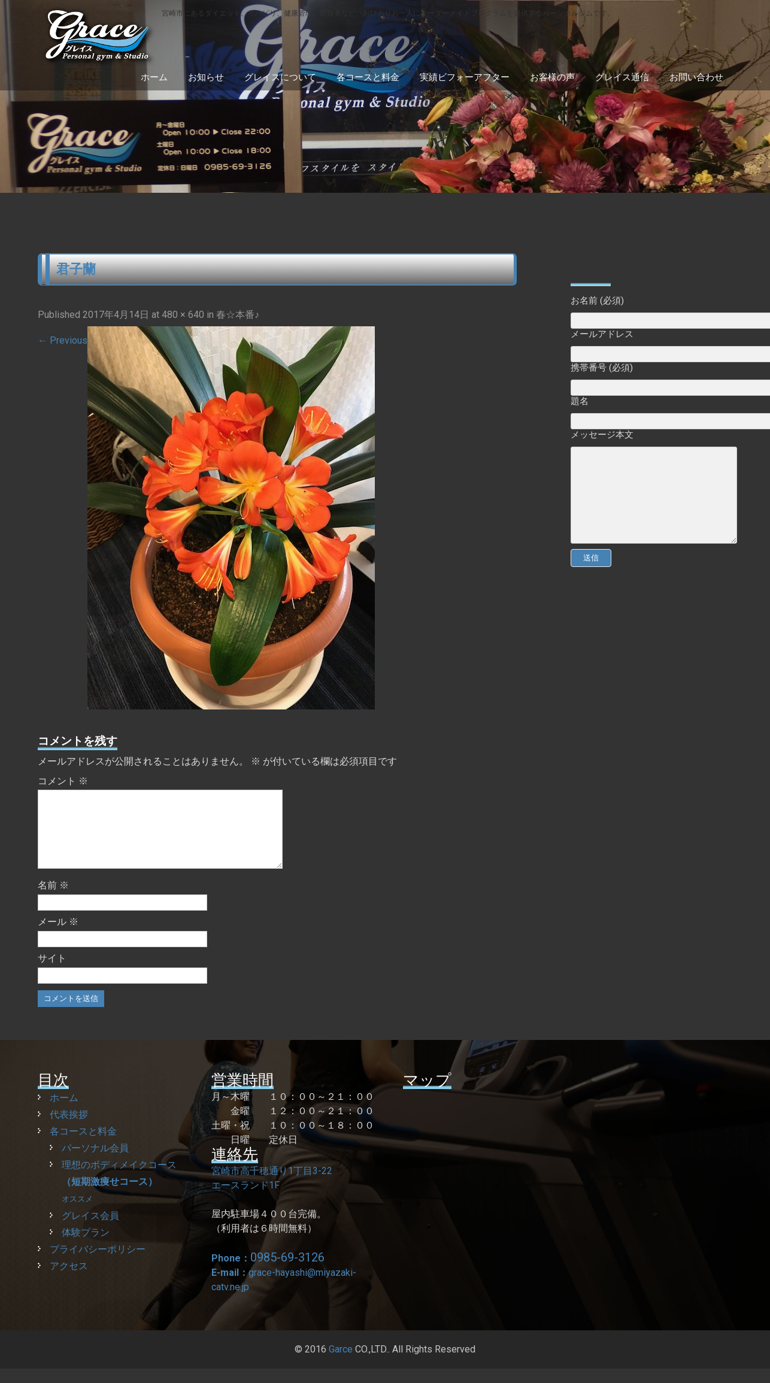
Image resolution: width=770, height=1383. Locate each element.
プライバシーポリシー (97, 1263)
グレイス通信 (622, 77)
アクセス (69, 1280)
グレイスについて (280, 77)
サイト (52, 972)
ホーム (154, 77)
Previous (62, 340)
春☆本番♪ (237, 314)
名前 (53, 899)
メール (58, 936)
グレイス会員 (90, 1230)
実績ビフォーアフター (465, 77)
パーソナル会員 (95, 1162)
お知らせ (206, 77)
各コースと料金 (368, 77)
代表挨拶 (69, 1129)
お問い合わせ (696, 77)
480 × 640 (183, 314)
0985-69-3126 (287, 1271)
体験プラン (86, 1246)
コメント (63, 781)
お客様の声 (552, 77)
